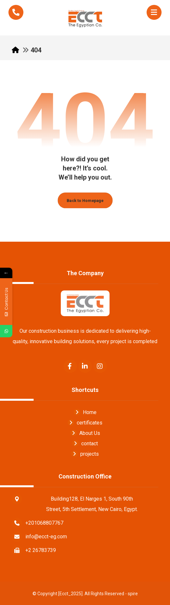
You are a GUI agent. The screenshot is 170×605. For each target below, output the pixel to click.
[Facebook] (70, 366)
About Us (85, 433)
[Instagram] (100, 366)
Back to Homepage (85, 200)
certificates (85, 423)
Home (85, 412)
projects (85, 454)
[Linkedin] (85, 366)
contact (85, 443)
